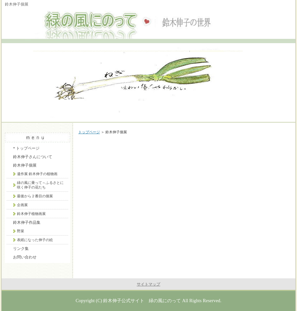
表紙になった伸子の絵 (35, 240)
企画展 (22, 205)
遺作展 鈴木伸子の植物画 (37, 174)
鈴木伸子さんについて (32, 157)
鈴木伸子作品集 (26, 222)
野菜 (20, 231)
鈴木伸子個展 (25, 165)
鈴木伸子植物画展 (31, 214)
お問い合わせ (25, 257)
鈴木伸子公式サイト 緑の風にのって (142, 300)
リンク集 (21, 248)
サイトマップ (148, 284)
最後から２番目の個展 (35, 196)
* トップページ (26, 148)
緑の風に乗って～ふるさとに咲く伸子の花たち (40, 185)
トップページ (89, 132)
